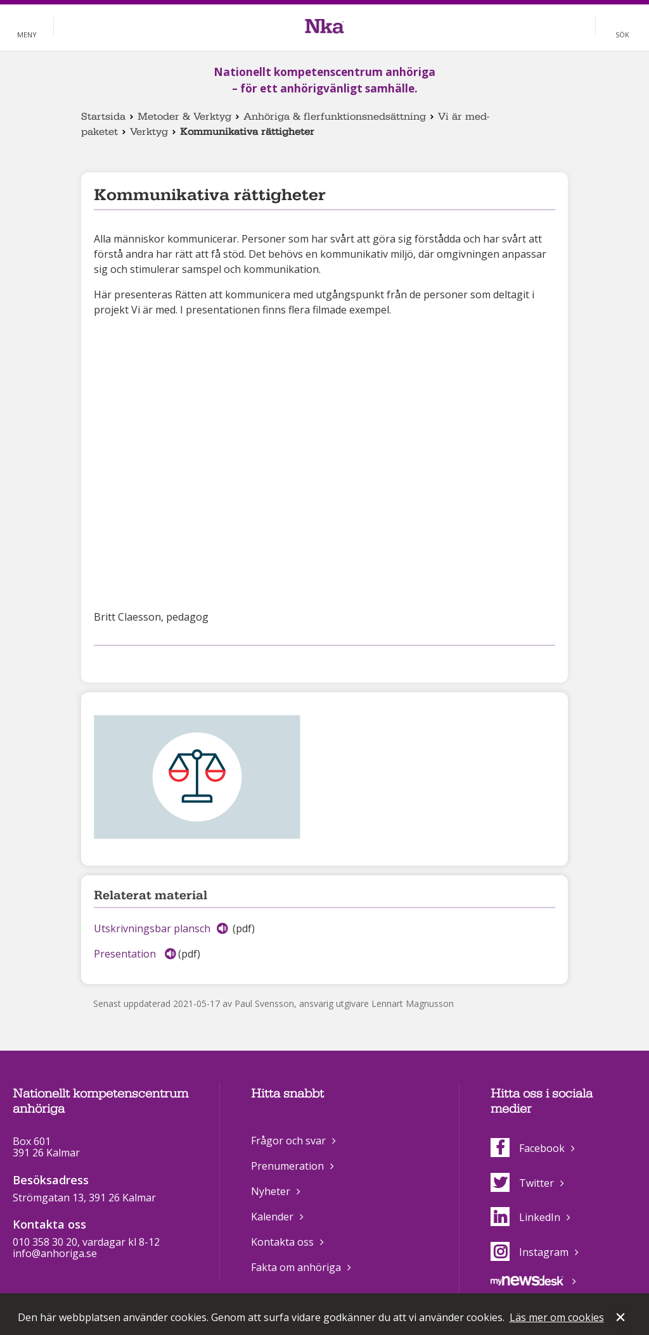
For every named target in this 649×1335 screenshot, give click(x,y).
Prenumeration (287, 1166)
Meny (27, 34)
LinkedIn (525, 1217)
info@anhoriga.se (55, 1253)
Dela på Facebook (101, 662)
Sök (622, 34)
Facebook (528, 1148)
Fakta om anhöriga (296, 1267)
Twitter (522, 1183)
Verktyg (149, 131)
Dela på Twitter (121, 662)
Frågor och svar (288, 1141)
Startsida (103, 116)
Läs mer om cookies (557, 1317)
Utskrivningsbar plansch (152, 928)
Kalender (272, 1217)
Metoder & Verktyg (184, 116)
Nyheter (270, 1191)
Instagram (530, 1252)
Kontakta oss (282, 1242)
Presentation (126, 954)
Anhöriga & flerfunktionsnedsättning (334, 116)
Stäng (622, 1318)
